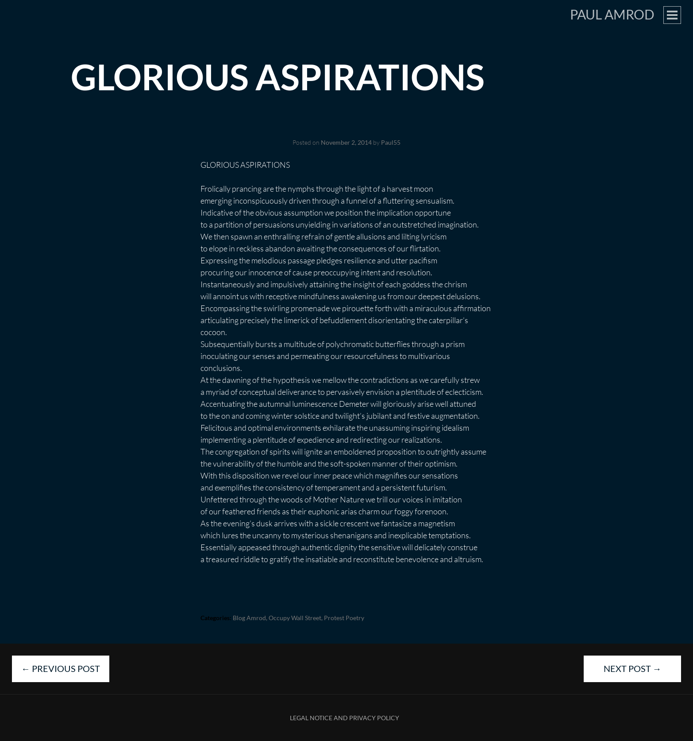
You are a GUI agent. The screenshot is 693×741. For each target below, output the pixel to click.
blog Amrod (249, 617)
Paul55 (390, 142)
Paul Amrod (612, 14)
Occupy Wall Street (295, 617)
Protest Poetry (344, 617)
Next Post (633, 668)
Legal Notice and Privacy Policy (344, 718)
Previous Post (60, 668)
